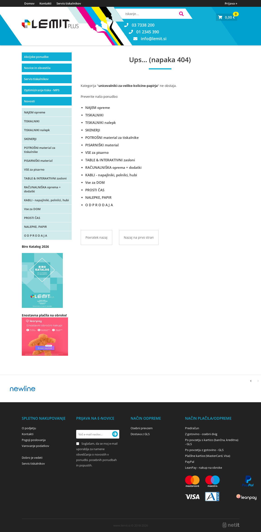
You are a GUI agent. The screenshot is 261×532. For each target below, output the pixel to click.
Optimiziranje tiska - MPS (41, 90)
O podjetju (29, 428)
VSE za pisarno (34, 169)
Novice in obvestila (37, 68)
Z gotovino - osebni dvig (201, 434)
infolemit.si (153, 38)
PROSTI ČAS (32, 218)
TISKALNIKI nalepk (37, 130)
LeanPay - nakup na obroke (203, 468)
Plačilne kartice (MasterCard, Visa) (207, 456)
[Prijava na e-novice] (115, 434)
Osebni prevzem (142, 428)
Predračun (192, 428)
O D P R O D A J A (35, 235)
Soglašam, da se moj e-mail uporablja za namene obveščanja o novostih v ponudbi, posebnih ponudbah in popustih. (96, 454)
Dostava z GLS (140, 434)
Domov (29, 3)
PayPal (189, 462)
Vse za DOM (32, 209)
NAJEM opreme (34, 112)
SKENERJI (30, 139)
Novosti (29, 101)
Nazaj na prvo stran (139, 237)
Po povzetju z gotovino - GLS (204, 450)
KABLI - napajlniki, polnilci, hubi (46, 200)
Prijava (231, 3)
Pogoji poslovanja (34, 440)
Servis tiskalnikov (68, 3)
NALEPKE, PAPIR (35, 227)
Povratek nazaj (96, 237)
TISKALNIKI (31, 121)
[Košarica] (226, 17)
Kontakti (45, 3)
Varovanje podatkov (35, 446)
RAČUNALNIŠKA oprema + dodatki (42, 189)
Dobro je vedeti (32, 458)
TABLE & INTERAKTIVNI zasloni (45, 178)
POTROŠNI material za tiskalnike (39, 150)
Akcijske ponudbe (36, 57)
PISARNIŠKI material (38, 161)
